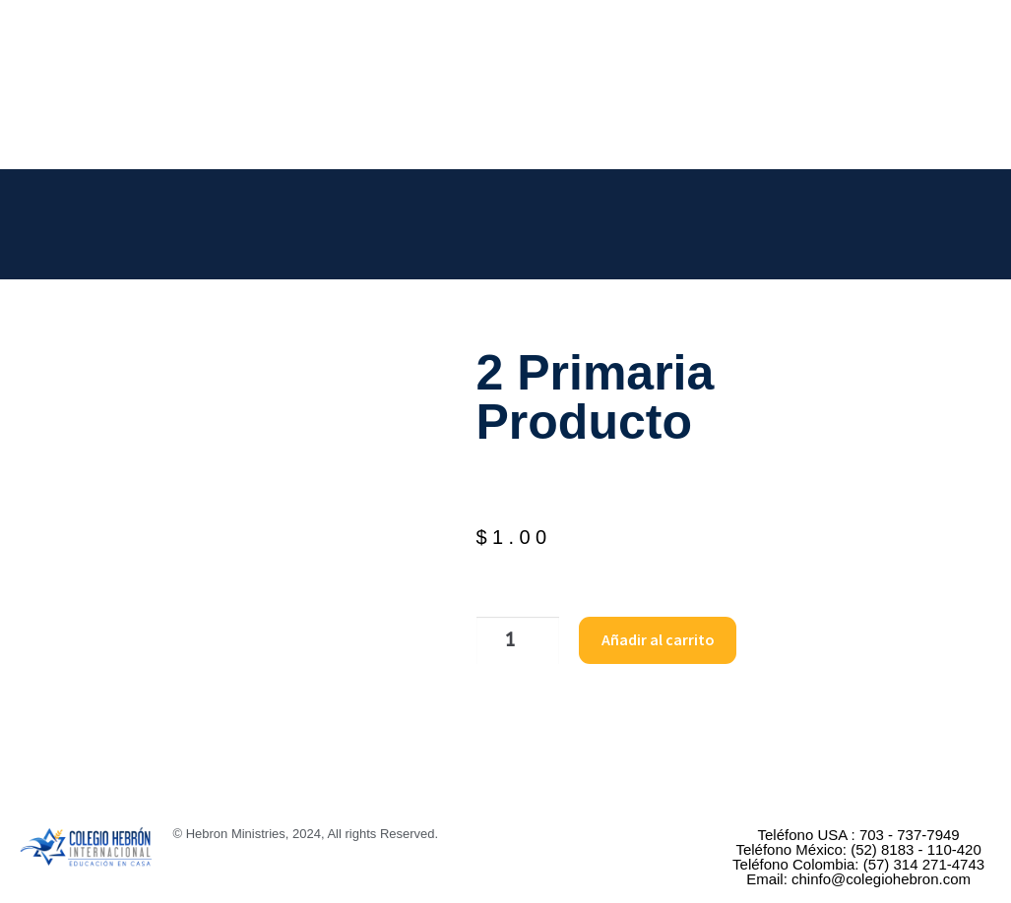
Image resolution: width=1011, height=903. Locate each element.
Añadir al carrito (645, 638)
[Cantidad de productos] (509, 639)
